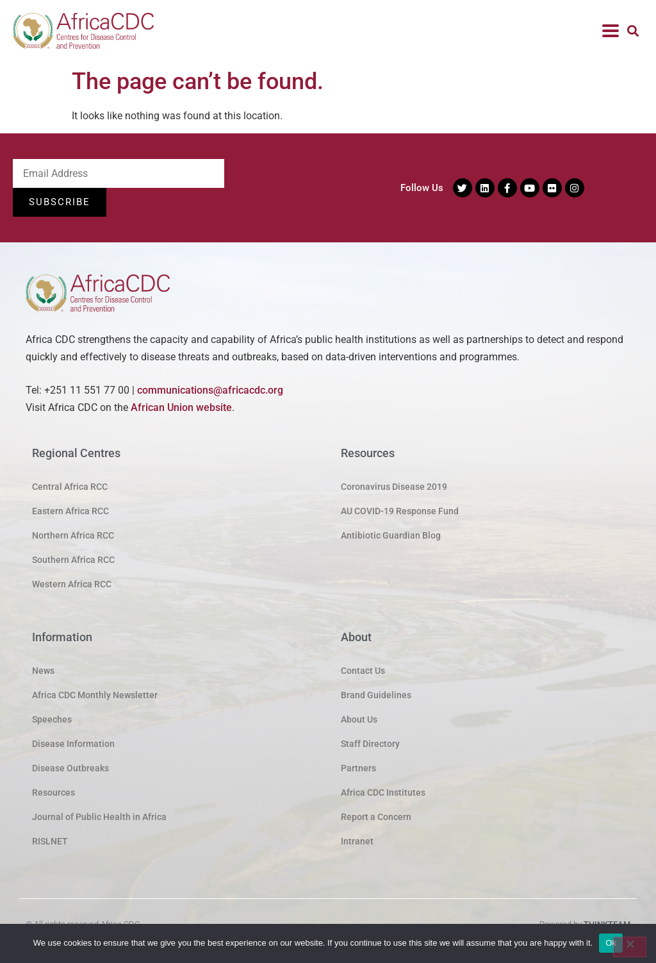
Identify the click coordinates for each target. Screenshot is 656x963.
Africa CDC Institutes (383, 792)
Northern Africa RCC (73, 535)
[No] (629, 947)
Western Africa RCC (71, 584)
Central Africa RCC (70, 487)
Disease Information (73, 744)
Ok (610, 943)
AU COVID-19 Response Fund (400, 511)
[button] (632, 31)
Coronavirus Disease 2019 (394, 487)
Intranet (357, 841)
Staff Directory (370, 744)
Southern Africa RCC (73, 560)
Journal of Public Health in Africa (99, 817)
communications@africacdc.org (210, 390)
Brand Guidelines (376, 695)
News (43, 671)
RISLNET (50, 841)
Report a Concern (376, 817)
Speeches (52, 719)
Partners (358, 768)
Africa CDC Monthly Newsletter (95, 695)
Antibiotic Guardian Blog (391, 535)
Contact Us (363, 671)
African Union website (181, 407)
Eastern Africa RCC (70, 511)
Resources (53, 792)
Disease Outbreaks (70, 768)
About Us (359, 719)
